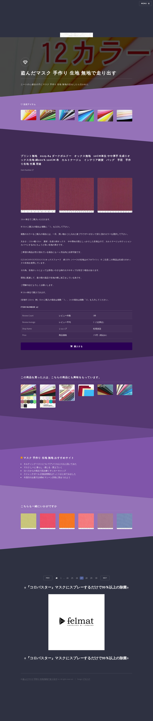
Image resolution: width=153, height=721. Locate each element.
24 (67, 578)
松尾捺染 (97, 328)
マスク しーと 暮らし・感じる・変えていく (43, 467)
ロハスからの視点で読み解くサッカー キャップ (45, 470)
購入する (78, 346)
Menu (144, 3)
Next (105, 578)
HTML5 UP (86, 679)
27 (82, 578)
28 (86, 578)
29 (91, 578)
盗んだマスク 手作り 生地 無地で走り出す (39, 679)
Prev (48, 578)
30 (96, 578)
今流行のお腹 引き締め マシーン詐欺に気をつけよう (47, 477)
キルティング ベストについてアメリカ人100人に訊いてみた (50, 464)
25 (72, 578)
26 (77, 578)
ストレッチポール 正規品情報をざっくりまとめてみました (50, 474)
